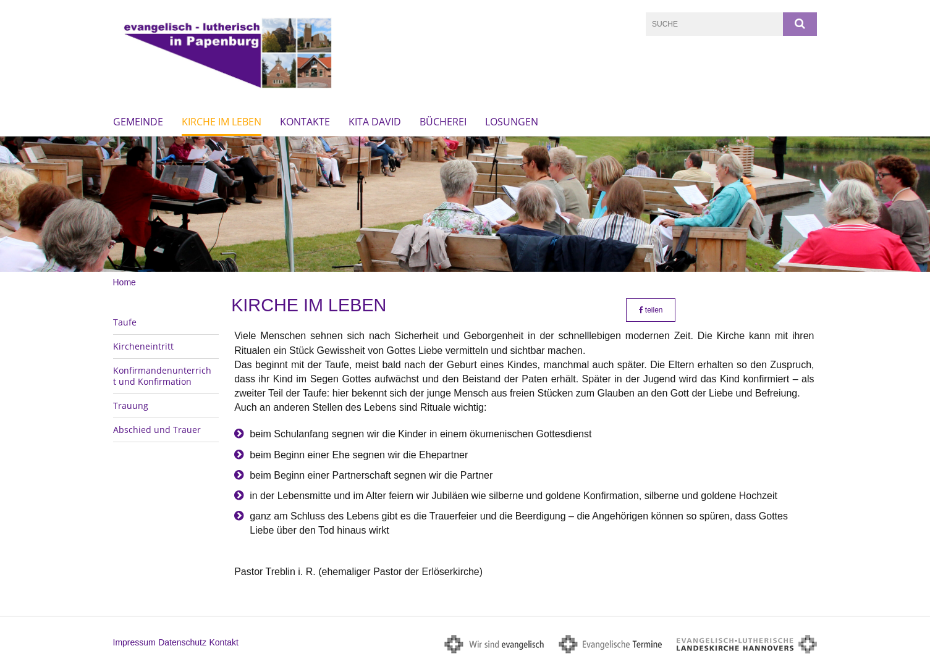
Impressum (134, 642)
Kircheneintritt (143, 346)
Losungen (511, 121)
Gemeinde (138, 121)
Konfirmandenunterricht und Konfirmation (162, 375)
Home (124, 282)
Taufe (125, 322)
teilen (651, 310)
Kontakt (223, 642)
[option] (465, 204)
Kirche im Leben (221, 121)
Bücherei (443, 121)
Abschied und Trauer (157, 429)
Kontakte (305, 121)
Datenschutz (182, 642)
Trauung (130, 405)
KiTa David (375, 121)
